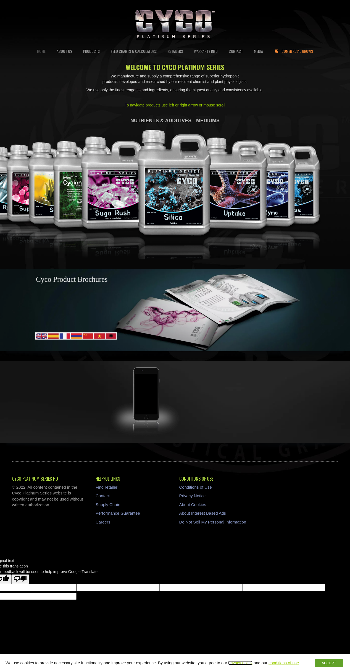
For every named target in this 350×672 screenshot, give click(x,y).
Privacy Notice (192, 495)
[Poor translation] (20, 579)
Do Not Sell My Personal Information (212, 522)
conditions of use (284, 663)
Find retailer (106, 487)
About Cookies (192, 504)
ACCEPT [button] (329, 663)
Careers (103, 522)
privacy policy (240, 663)
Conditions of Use (195, 487)
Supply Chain (108, 504)
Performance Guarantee (118, 513)
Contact (103, 495)
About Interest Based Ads (202, 513)
